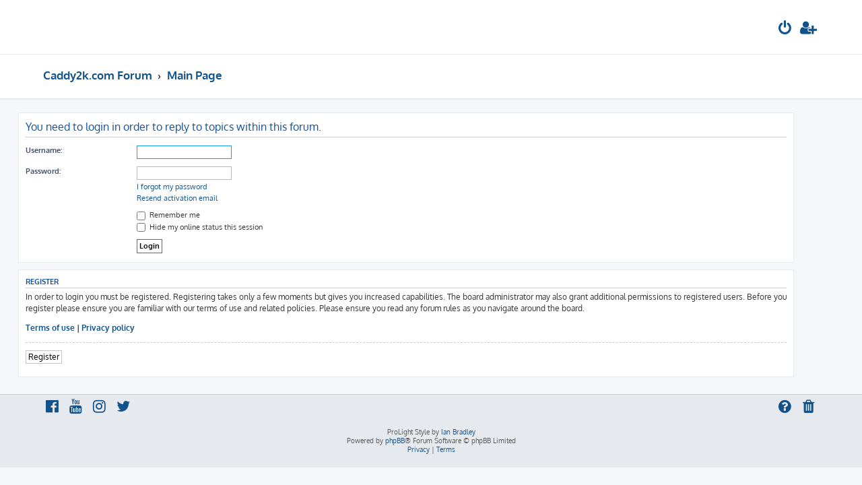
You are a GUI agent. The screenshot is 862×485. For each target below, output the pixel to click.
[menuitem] (785, 29)
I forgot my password (197, 186)
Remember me (193, 215)
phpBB (395, 441)
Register (68, 357)
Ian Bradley (458, 432)
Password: (68, 171)
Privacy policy (133, 328)
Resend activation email (202, 198)
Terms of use (75, 328)
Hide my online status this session (225, 227)
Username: (69, 150)
